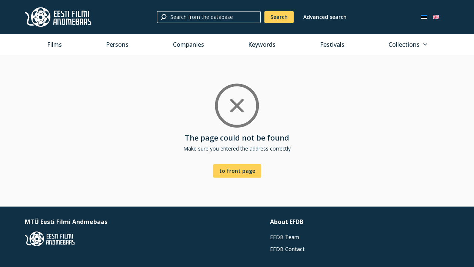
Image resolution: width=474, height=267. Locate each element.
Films (54, 44)
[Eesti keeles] (424, 17)
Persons (117, 44)
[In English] (436, 17)
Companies (188, 44)
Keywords (262, 44)
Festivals (332, 44)
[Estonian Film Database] (58, 17)
